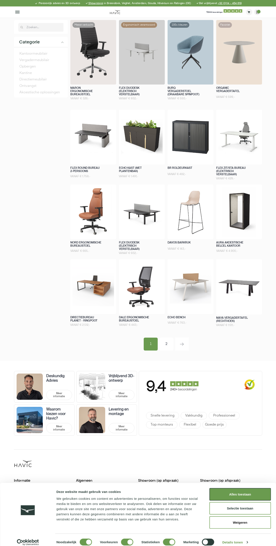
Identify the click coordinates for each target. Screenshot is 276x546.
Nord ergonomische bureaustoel (85, 244)
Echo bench (176, 317)
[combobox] (43, 27)
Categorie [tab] (29, 42)
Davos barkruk (179, 242)
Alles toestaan (240, 489)
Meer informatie (59, 395)
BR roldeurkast (180, 167)
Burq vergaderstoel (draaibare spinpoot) (183, 91)
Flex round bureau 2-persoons (85, 169)
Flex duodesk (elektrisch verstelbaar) (129, 91)
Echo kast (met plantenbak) (130, 169)
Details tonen (232, 537)
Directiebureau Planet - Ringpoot (83, 319)
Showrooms (95, 3)
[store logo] (115, 12)
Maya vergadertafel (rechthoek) (232, 319)
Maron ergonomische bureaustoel (81, 91)
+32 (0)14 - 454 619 (230, 3)
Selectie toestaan (240, 504)
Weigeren (240, 518)
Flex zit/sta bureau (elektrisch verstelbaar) (231, 171)
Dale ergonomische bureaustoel (134, 319)
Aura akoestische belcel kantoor (229, 244)
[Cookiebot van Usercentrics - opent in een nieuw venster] (28, 537)
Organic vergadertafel (228, 89)
